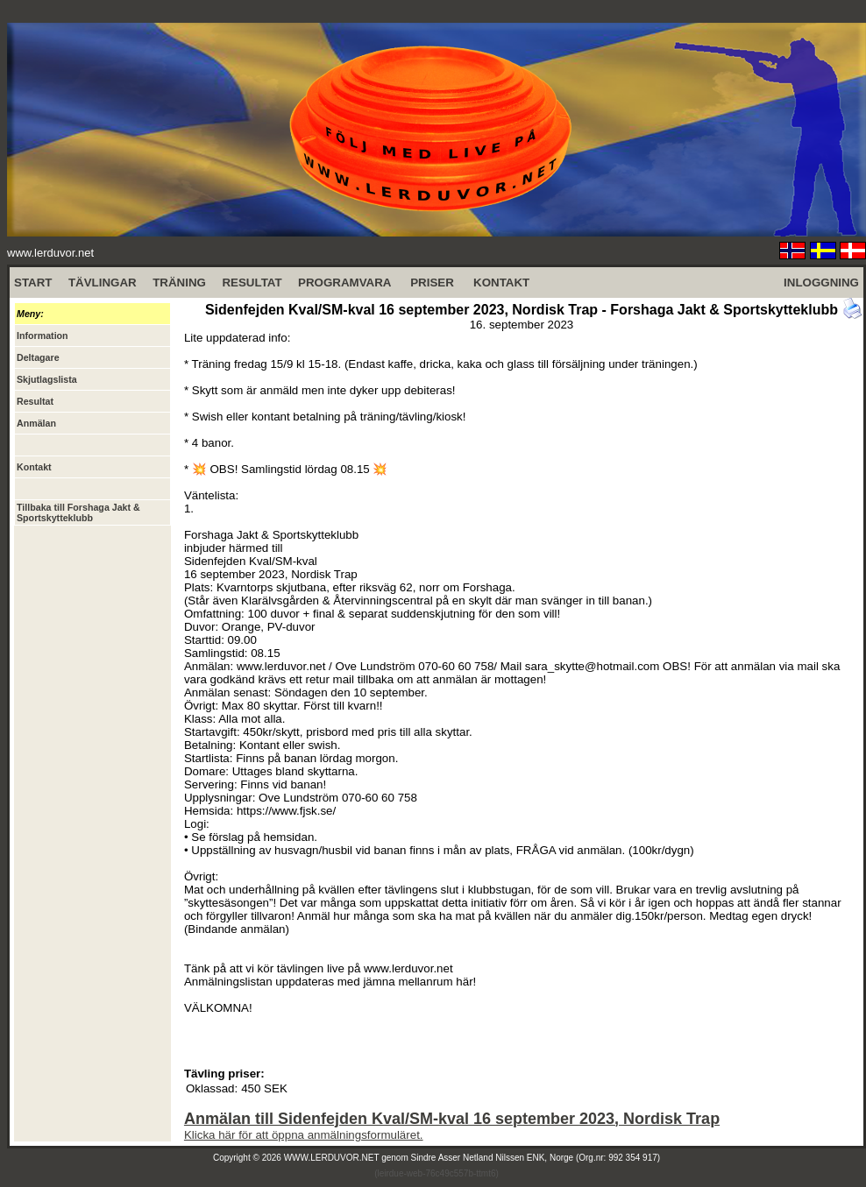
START (33, 282)
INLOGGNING (821, 282)
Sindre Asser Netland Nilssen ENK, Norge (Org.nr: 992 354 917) (536, 1157)
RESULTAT (251, 282)
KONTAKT (501, 282)
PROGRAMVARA (344, 282)
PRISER (432, 282)
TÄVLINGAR (102, 282)
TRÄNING (179, 282)
